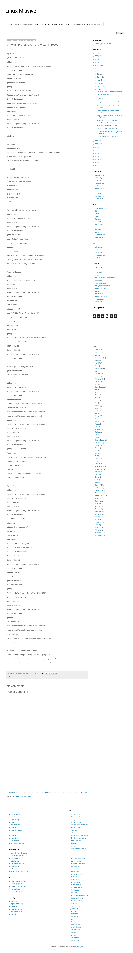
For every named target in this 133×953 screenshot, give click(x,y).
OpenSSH (98, 485)
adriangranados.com (78, 858)
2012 (97, 165)
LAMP (97, 480)
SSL (96, 392)
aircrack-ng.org (76, 861)
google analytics (16, 830)
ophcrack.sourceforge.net (79, 895)
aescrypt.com (75, 827)
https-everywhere (76, 817)
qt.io (96, 250)
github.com (15, 861)
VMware (97, 527)
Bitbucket (98, 219)
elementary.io (99, 183)
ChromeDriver (99, 440)
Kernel (97, 477)
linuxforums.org (100, 294)
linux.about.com (100, 288)
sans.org (74, 846)
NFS (96, 403)
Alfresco (97, 429)
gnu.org (97, 275)
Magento (98, 482)
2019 (97, 147)
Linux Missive (20, 11)
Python (97, 416)
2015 (97, 156)
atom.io (97, 258)
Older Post (83, 793)
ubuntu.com (99, 199)
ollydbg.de (74, 877)
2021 (97, 141)
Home (47, 793)
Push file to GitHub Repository (107, 125)
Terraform (98, 421)
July (98, 74)
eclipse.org (98, 252)
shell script (98, 368)
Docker (97, 352)
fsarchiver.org (15, 858)
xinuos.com (99, 302)
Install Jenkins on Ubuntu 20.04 (107, 136)
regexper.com (16, 866)
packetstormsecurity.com (79, 869)
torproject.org (75, 906)
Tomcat (97, 525)
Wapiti (97, 424)
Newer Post (11, 793)
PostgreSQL (99, 490)
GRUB (97, 400)
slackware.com (100, 196)
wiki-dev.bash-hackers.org (20, 871)
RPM (96, 419)
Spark (97, 517)
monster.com (75, 932)
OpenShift (98, 408)
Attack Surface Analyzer (79, 849)
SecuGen (98, 511)
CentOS (97, 376)
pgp (72, 919)
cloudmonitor (15, 817)
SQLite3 (97, 506)
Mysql (97, 363)
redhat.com (98, 193)
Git (14, 676)
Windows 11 (99, 533)
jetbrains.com (99, 247)
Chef (96, 435)
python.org (14, 914)
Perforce (98, 230)
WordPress (98, 535)
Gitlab (97, 216)
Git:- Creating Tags (103, 95)
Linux (96, 350)
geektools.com (76, 930)
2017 (97, 150)
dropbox (14, 822)
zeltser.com (74, 843)
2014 (97, 159)
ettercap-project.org (77, 922)
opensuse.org (99, 191)
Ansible (97, 360)
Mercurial (98, 227)
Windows (98, 530)
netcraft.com (75, 938)
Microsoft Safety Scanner (79, 835)
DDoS (97, 450)
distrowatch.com (100, 270)
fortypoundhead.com (78, 833)
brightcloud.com (76, 841)
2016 (97, 153)
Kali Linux (98, 474)
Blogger (80, 947)
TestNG (97, 519)
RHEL (97, 366)
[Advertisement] (47, 770)
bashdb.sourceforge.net (19, 853)
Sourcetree (98, 232)
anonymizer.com (76, 901)
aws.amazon (15, 814)
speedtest (14, 838)
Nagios (97, 406)
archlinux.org (99, 175)
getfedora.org (99, 185)
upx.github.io (75, 871)
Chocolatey (98, 437)
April (99, 83)
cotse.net (74, 903)
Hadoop (97, 472)
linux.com (98, 291)
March (99, 86)
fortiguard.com (76, 866)
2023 (97, 62)
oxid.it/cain (74, 893)
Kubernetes (99, 358)
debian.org (98, 180)
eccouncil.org (15, 825)
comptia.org (15, 820)
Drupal (97, 458)
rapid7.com (74, 914)
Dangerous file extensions (79, 825)
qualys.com (74, 911)
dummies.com (99, 272)
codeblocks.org (100, 255)
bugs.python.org (16, 909)
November (101, 71)
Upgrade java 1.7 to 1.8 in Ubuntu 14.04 (55, 24)
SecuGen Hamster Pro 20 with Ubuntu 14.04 (22, 24)
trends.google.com (17, 884)
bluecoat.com (75, 882)
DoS (96, 456)
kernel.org (98, 280)
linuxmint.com (99, 188)
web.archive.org (76, 940)
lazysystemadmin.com (102, 286)
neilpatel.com (15, 889)
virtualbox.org (15, 841)
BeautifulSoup (16, 906)
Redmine (98, 501)
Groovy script (99, 469)
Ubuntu (97, 355)
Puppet (97, 413)
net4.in (13, 835)
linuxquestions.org (101, 296)
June (99, 77)
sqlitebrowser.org (17, 904)
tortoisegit (98, 221)
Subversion (98, 224)
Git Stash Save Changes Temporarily (109, 92)
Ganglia (97, 464)
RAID (96, 498)
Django (97, 453)
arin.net (73, 935)
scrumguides (99, 237)
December (101, 68)
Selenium (98, 514)
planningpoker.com (101, 208)
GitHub (97, 214)
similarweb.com (16, 892)
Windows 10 (99, 379)
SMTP (97, 504)
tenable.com (75, 917)
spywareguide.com (77, 887)
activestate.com (16, 912)
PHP (96, 390)
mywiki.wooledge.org (18, 863)
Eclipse (97, 397)
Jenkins (97, 374)
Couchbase (99, 445)
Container (98, 443)
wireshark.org (75, 924)
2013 (97, 162)
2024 (97, 59)
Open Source (99, 387)
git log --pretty (101, 98)
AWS (96, 427)
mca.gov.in (14, 833)
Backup (97, 432)
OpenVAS (98, 488)
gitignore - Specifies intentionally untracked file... (108, 102)
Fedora (97, 461)
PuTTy (73, 820)
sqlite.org (14, 901)
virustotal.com (75, 879)
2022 (97, 65)
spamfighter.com (76, 822)
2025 (97, 56)
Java (96, 384)
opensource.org (100, 299)
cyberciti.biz (99, 267)
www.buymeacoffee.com (103, 44)
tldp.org (13, 869)
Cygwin (97, 448)
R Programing (99, 496)
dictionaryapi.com (17, 856)
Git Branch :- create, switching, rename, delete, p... (107, 121)
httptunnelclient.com (77, 898)
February (100, 89)
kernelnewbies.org (101, 283)
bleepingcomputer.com (78, 838)
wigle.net (74, 830)
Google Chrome (100, 466)
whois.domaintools (17, 843)
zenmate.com (75, 814)
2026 (97, 53)
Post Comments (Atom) (24, 796)
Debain (97, 395)
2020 (97, 144)
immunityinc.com (76, 874)
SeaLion (97, 509)
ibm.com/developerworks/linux (105, 278)
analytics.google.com (18, 886)
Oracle (97, 411)
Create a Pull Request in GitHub (108, 128)
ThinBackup (99, 522)
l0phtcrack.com (76, 890)
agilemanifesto (100, 235)
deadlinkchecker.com (18, 881)
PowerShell (99, 493)
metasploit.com (76, 885)
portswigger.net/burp (78, 863)
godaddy (14, 827)
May (98, 80)
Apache (97, 382)
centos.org (98, 178)
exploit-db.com (76, 927)
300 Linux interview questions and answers (87, 24)
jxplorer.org (74, 909)
